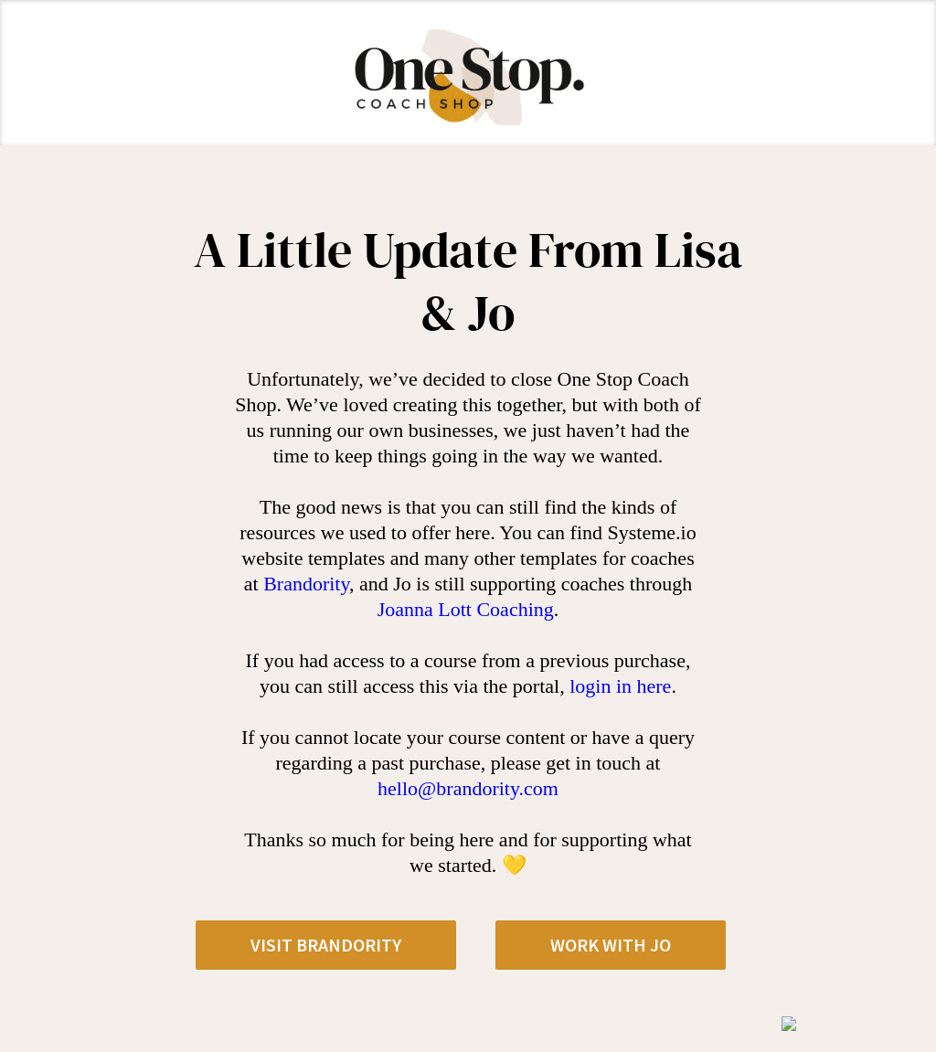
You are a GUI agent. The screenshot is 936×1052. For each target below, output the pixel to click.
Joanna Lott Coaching (466, 609)
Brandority (306, 583)
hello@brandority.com (468, 788)
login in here (620, 686)
